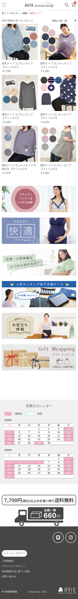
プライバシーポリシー (13, 566)
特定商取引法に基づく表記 (16, 571)
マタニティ (14, 13)
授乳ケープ (35, 13)
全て (4, 13)
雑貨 (25, 13)
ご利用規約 (8, 561)
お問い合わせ (9, 576)
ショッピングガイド (14, 553)
